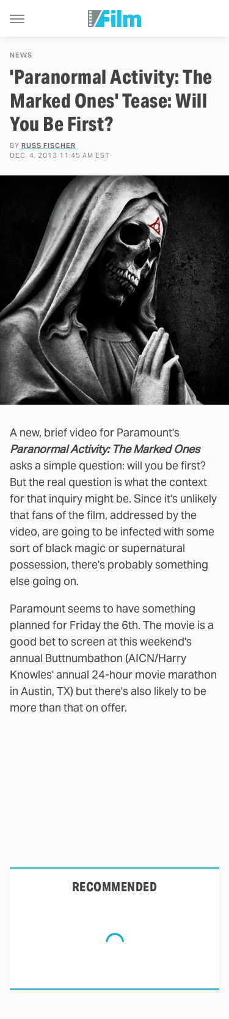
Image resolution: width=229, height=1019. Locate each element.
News (21, 55)
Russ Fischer (48, 145)
